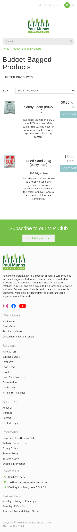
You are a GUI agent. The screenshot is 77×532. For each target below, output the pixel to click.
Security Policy (11, 458)
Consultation (10, 382)
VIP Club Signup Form (38, 238)
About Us (8, 407)
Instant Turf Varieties (14, 392)
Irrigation (7, 372)
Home (6, 48)
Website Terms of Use (15, 443)
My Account (48, 5)
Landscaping (9, 387)
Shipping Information (14, 463)
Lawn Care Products (14, 377)
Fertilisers (8, 361)
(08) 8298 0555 (14, 477)
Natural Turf (9, 351)
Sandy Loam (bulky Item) (38, 109)
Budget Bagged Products (27, 48)
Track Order (9, 326)
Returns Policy (10, 453)
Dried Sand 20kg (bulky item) (38, 163)
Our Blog (8, 412)
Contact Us (9, 417)
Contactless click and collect (18, 336)
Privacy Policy (10, 448)
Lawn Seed (9, 366)
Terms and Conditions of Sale (19, 438)
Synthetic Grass (11, 356)
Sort (6, 90)
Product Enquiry (11, 423)
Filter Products (19, 77)
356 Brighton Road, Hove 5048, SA (24, 487)
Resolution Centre (12, 331)
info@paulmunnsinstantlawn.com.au (25, 482)
